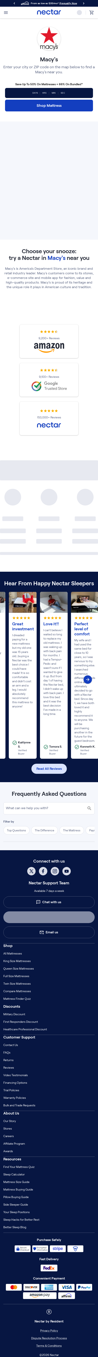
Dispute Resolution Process (49, 1338)
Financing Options (15, 1082)
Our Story (9, 1121)
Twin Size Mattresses (17, 983)
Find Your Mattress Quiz (19, 1167)
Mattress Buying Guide (18, 1189)
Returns (8, 1060)
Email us (48, 932)
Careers (8, 1136)
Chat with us (48, 902)
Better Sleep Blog (14, 1227)
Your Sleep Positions (16, 1212)
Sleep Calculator (14, 1174)
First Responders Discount (20, 1021)
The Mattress (71, 830)
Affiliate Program (14, 1143)
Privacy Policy (49, 1330)
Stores (7, 1128)
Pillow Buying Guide (16, 1197)
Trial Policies (11, 1090)
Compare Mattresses (17, 991)
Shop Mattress (49, 105)
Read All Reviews (49, 768)
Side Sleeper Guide (15, 1204)
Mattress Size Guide (16, 1182)
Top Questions (16, 830)
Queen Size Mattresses (18, 968)
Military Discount (14, 1014)
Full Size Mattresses (16, 976)
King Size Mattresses (17, 961)
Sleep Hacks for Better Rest (21, 1219)
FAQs (6, 1052)
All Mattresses (12, 953)
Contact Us (10, 1045)
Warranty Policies (14, 1097)
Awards (8, 1151)
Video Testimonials (15, 1075)
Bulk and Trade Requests (19, 1105)
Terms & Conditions (49, 1345)
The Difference (44, 830)
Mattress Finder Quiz (17, 998)
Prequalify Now (68, 3)
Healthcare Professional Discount (25, 1029)
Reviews (8, 1067)
